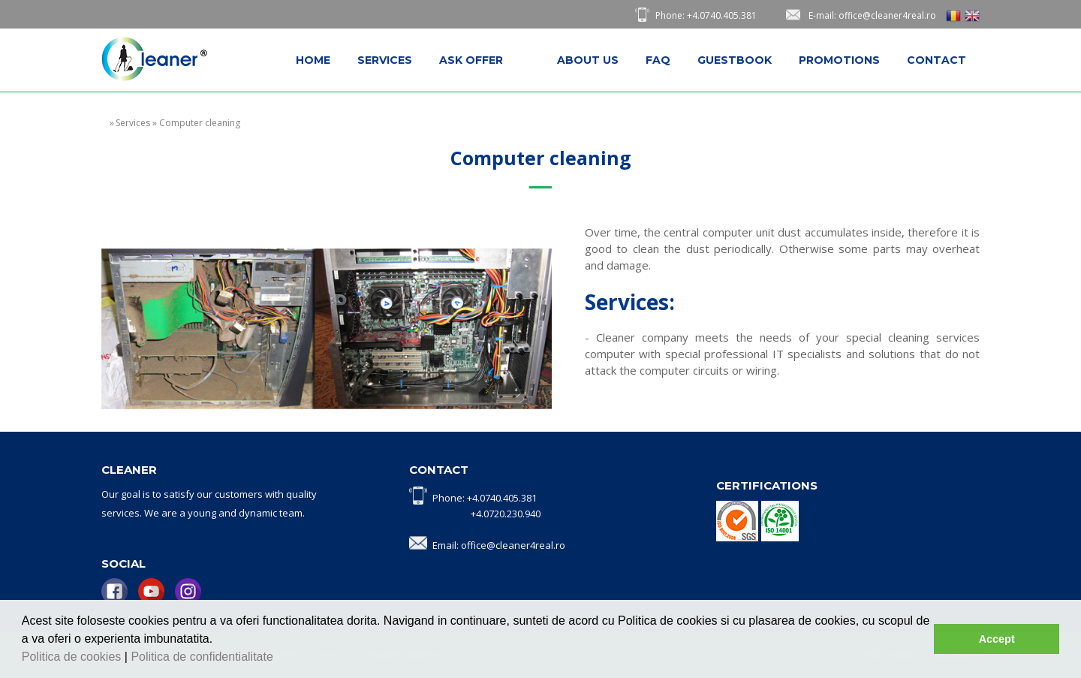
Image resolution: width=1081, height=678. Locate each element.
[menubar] (631, 60)
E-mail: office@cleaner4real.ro (872, 15)
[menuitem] (313, 60)
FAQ (658, 60)
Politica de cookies (73, 656)
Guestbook (734, 60)
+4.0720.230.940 (505, 513)
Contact (936, 60)
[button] (278, 658)
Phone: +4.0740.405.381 (706, 15)
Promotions (839, 60)
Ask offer (471, 60)
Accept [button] (997, 639)
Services (384, 60)
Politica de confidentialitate (203, 656)
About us (588, 60)
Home (313, 60)
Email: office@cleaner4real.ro (498, 545)
